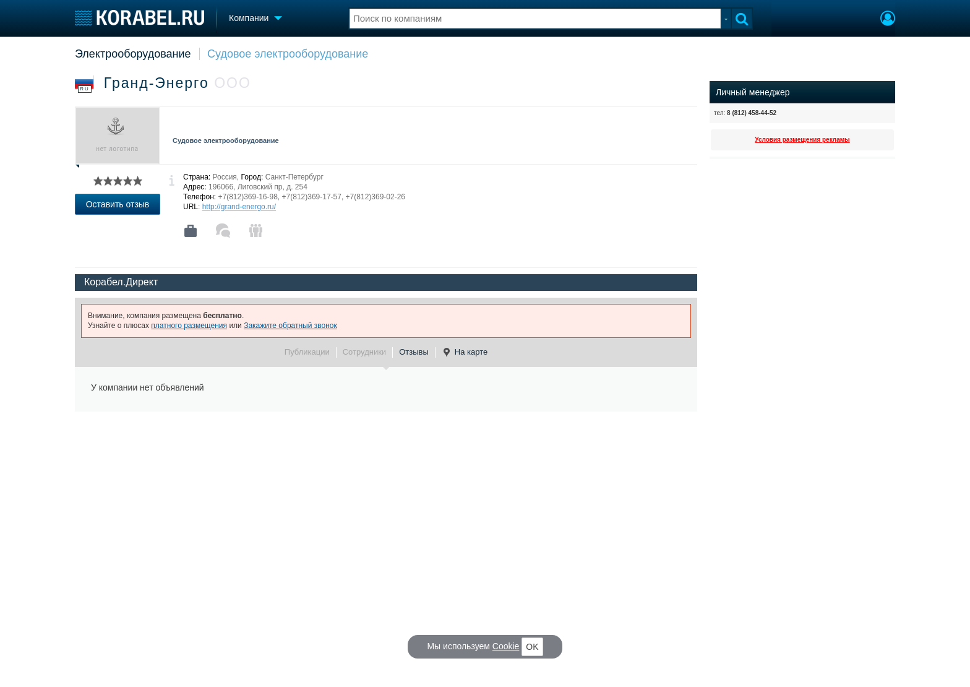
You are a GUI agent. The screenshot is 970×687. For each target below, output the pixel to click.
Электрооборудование (133, 54)
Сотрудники (364, 351)
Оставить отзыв (118, 204)
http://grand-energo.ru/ (239, 206)
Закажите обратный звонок (290, 325)
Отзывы (414, 351)
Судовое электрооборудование (287, 54)
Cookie (506, 646)
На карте (464, 352)
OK (532, 647)
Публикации (307, 351)
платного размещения (189, 325)
